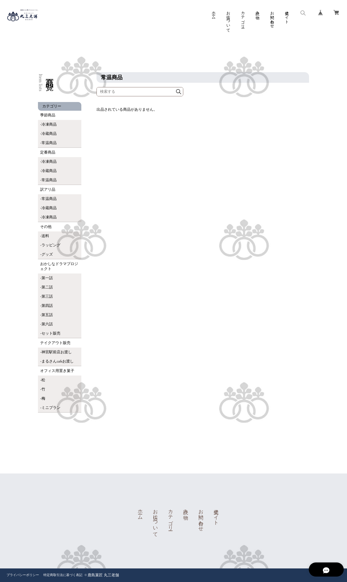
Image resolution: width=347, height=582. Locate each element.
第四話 (47, 305)
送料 (45, 236)
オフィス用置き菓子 (57, 370)
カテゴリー (242, 17)
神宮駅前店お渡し (56, 352)
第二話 (47, 287)
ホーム (213, 13)
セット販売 (50, 333)
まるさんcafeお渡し (57, 361)
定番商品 (47, 152)
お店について (228, 19)
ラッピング (50, 245)
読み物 (257, 11)
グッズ (47, 254)
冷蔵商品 (49, 133)
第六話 (47, 324)
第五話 (47, 315)
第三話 (47, 296)
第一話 (47, 278)
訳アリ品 (47, 189)
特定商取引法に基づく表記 (62, 575)
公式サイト (286, 15)
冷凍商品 (49, 124)
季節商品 (47, 115)
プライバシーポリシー (23, 575)
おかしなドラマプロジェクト (59, 266)
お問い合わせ (271, 17)
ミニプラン (50, 407)
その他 (46, 226)
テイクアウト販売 (55, 343)
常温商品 (49, 143)
